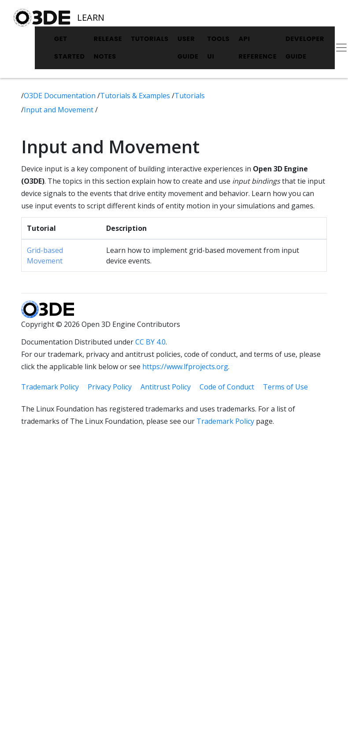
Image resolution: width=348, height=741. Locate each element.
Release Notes (108, 47)
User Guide (188, 47)
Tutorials (150, 38)
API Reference (257, 47)
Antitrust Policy (166, 387)
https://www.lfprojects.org (185, 366)
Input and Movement (59, 110)
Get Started (69, 47)
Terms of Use (285, 387)
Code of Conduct (227, 387)
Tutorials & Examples (136, 95)
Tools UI (218, 47)
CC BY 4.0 (150, 342)
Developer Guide (304, 47)
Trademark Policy (50, 387)
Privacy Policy (110, 387)
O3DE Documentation (60, 95)
